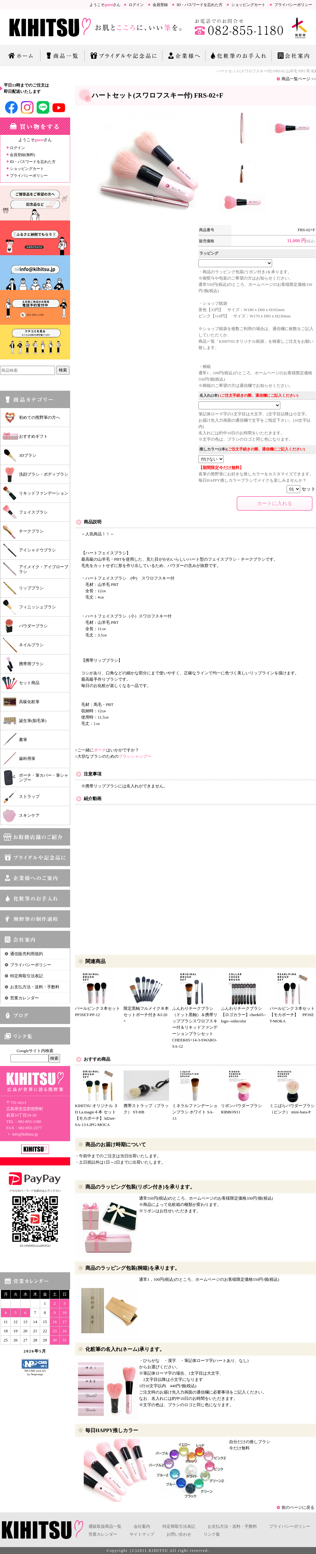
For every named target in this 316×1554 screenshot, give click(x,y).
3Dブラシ (27, 455)
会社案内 (142, 1526)
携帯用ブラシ (31, 663)
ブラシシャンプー (134, 756)
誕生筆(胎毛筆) (32, 720)
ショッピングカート (248, 5)
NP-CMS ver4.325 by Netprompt (35, 1372)
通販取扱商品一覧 (104, 1526)
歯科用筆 (27, 758)
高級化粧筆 (29, 701)
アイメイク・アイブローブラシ (43, 569)
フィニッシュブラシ (37, 607)
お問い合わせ (179, 1534)
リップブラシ (31, 588)
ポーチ (100, 750)
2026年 (31, 1351)
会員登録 (160, 5)
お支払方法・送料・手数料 (34, 987)
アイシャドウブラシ (37, 550)
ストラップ (29, 796)
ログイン (136, 5)
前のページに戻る (298, 1507)
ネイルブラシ (31, 644)
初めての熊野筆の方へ (39, 417)
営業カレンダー (24, 998)
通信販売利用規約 (26, 953)
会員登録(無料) (22, 155)
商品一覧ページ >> (299, 78)
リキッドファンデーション (43, 493)
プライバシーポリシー (293, 5)
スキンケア (29, 815)
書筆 (23, 739)
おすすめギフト (33, 436)
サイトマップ (142, 1534)
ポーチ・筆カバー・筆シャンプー (43, 777)
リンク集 (212, 1534)
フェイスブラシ (33, 512)
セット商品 (29, 682)
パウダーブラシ (33, 625)
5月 (43, 1351)
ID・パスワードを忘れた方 (199, 5)
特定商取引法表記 (26, 975)
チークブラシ (31, 531)
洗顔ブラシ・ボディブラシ (43, 474)
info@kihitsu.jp (22, 1134)
